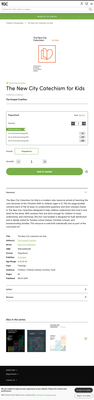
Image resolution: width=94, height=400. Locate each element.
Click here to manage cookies (46, 395)
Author (9, 289)
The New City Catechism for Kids (40, 23)
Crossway (22, 257)
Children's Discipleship (14, 23)
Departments (11, 374)
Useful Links (10, 370)
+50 (82, 140)
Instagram (86, 380)
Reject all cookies (83, 395)
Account (82, 3)
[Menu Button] (91, 4)
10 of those (8, 4)
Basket (86, 3)
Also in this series (15, 319)
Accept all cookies (84, 390)
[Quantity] (31, 162)
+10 (82, 137)
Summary (10, 192)
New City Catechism (26, 244)
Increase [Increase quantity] (84, 123)
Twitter (77, 380)
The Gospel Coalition (16, 99)
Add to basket (44, 171)
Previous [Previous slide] (14, 16)
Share (86, 171)
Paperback (13, 114)
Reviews (9, 297)
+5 (82, 133)
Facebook (82, 380)
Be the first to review (17, 83)
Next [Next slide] (79, 16)
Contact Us (10, 380)
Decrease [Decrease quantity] (72, 123)
